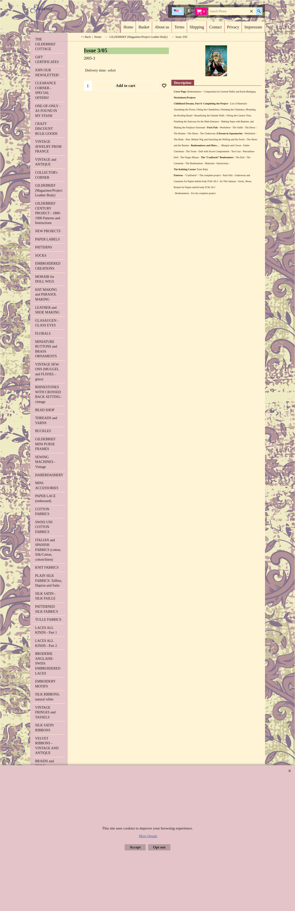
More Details (148, 836)
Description (182, 83)
